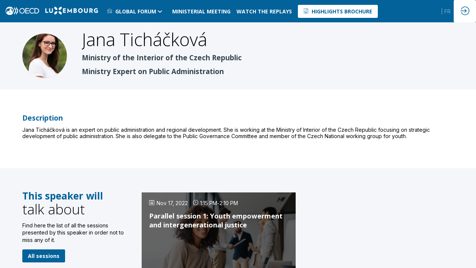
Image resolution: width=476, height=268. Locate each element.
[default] (264, 11)
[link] (136, 11)
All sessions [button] (44, 255)
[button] (338, 11)
